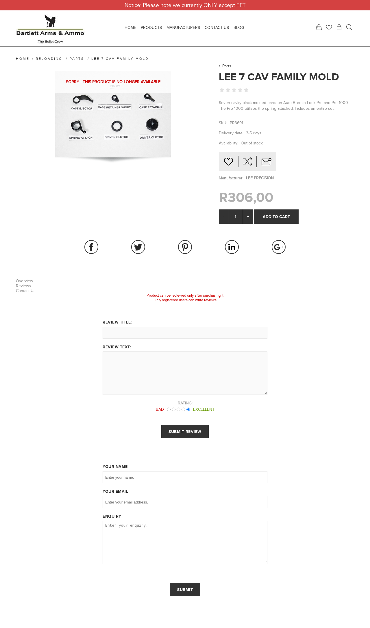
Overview (24, 280)
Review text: (117, 347)
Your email (115, 491)
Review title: (117, 322)
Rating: (185, 403)
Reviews (23, 285)
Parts (226, 66)
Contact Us (26, 290)
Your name (115, 466)
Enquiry (112, 516)
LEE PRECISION (260, 178)
